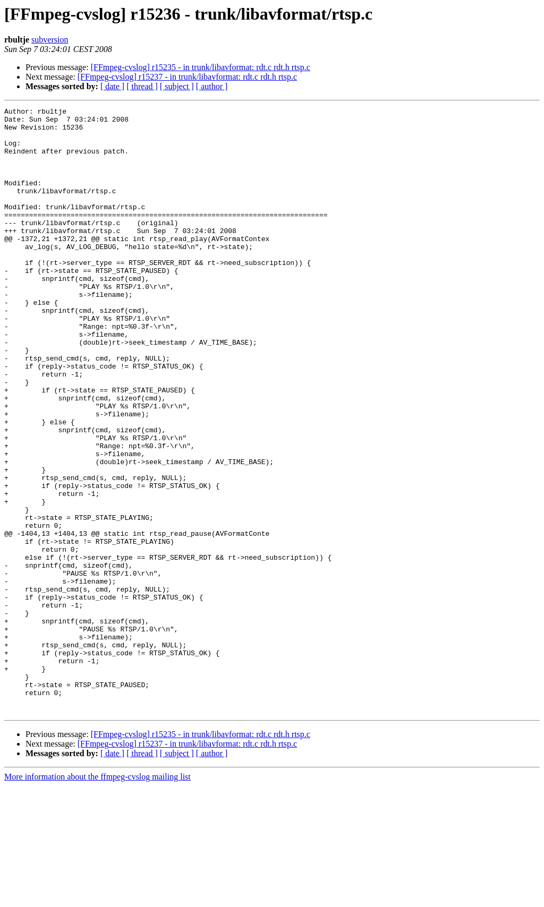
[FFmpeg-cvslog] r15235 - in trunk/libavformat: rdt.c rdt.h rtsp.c (200, 67)
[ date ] (112, 86)
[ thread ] (142, 86)
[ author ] (212, 86)
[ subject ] (177, 86)
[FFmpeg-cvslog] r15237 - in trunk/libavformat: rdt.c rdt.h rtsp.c (187, 76)
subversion (49, 39)
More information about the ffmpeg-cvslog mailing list (97, 897)
